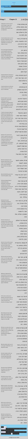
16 (3, 430)
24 (16, 433)
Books (9, 6)
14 (25, 428)
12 (22, 428)
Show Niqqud (6, 6)
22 (13, 430)
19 (8, 430)
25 (18, 433)
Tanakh (13, 2)
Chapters (2, 6)
